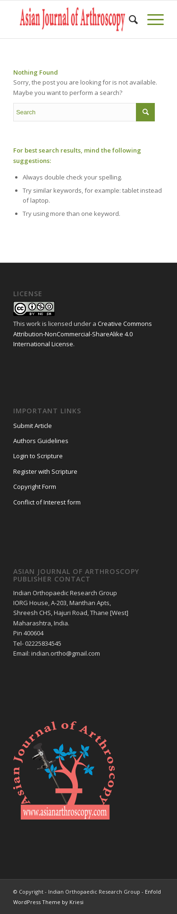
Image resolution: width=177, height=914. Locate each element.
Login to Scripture (38, 456)
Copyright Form (34, 486)
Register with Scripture (45, 471)
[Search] (128, 19)
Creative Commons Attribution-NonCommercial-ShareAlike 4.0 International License (82, 333)
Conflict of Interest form (47, 502)
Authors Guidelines (40, 440)
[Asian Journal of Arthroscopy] (73, 19)
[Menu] (151, 19)
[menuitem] (128, 19)
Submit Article (32, 425)
